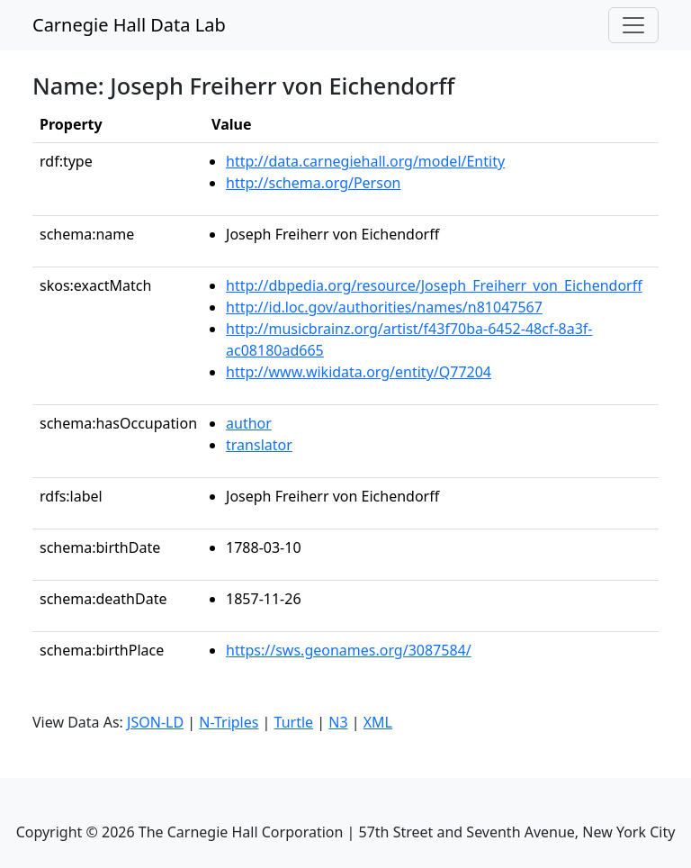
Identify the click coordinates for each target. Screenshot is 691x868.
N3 (337, 722)
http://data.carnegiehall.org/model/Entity (365, 161)
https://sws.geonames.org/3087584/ (348, 650)
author (249, 423)
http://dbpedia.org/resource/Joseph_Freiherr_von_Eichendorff (434, 285)
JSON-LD (155, 722)
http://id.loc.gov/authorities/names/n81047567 (384, 307)
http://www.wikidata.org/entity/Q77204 (358, 372)
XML (377, 722)
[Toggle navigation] (633, 25)
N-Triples (228, 722)
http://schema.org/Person (313, 183)
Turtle (294, 722)
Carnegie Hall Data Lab (129, 25)
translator (259, 445)
